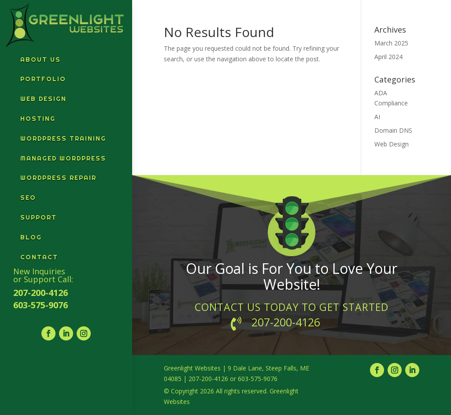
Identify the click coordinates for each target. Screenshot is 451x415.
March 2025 (391, 43)
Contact (39, 257)
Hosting (37, 119)
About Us (40, 60)
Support (38, 217)
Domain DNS (393, 130)
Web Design (43, 99)
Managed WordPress (63, 158)
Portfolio (43, 79)
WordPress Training (63, 138)
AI (377, 116)
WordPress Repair (58, 178)
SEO (28, 198)
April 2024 (388, 56)
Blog (31, 237)
